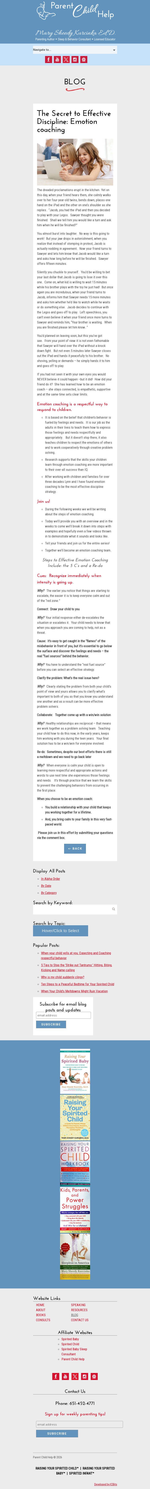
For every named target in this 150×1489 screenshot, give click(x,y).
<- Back (75, 848)
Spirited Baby (70, 1339)
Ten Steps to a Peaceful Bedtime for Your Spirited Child (77, 984)
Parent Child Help (73, 1359)
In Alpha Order (50, 879)
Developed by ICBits (105, 1484)
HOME (40, 1305)
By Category (49, 893)
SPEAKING (78, 1305)
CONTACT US (80, 1320)
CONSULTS (43, 1320)
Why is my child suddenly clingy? (62, 977)
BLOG (74, 1315)
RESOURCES (79, 1310)
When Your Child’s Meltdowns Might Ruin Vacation (74, 991)
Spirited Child (70, 1344)
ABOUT (40, 1310)
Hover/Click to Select (60, 930)
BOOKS (41, 1315)
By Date (46, 886)
